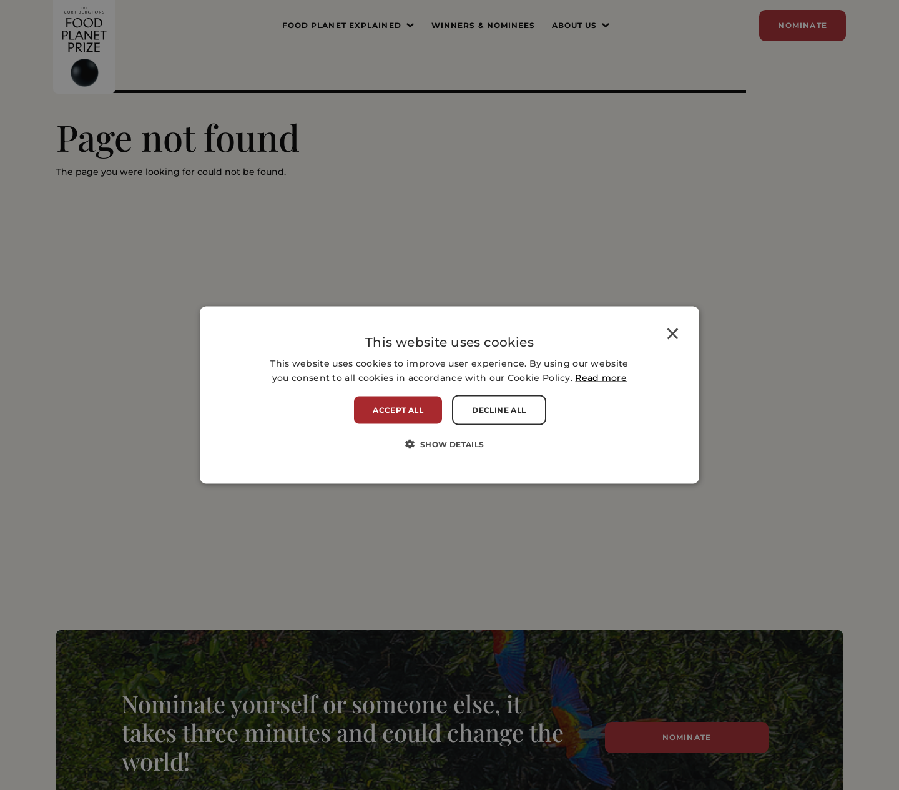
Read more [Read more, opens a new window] (601, 377)
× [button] (673, 335)
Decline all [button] (499, 410)
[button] (449, 444)
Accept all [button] (398, 410)
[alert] (449, 395)
